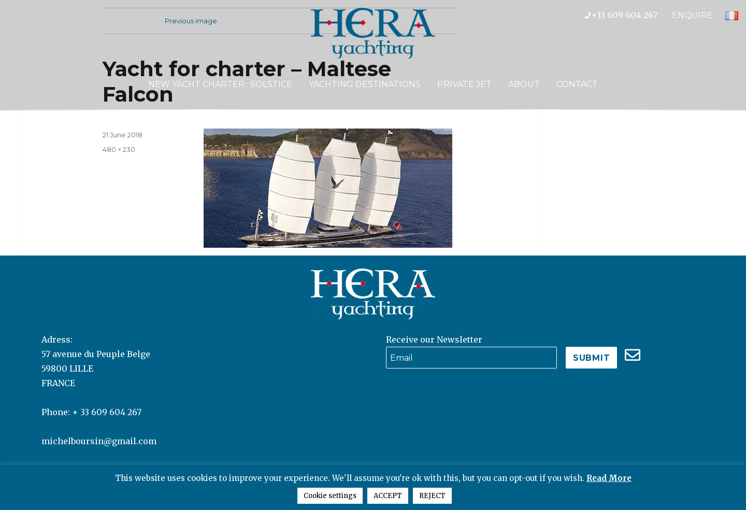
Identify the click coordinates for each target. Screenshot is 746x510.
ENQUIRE (692, 15)
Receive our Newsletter (434, 339)
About (524, 84)
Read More (609, 478)
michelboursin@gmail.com (98, 441)
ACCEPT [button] (388, 495)
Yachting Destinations (365, 84)
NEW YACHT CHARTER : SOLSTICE (220, 84)
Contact (577, 84)
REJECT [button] (432, 495)
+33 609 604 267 (628, 15)
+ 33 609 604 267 (106, 412)
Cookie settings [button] (330, 495)
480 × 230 (119, 149)
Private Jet (464, 84)
